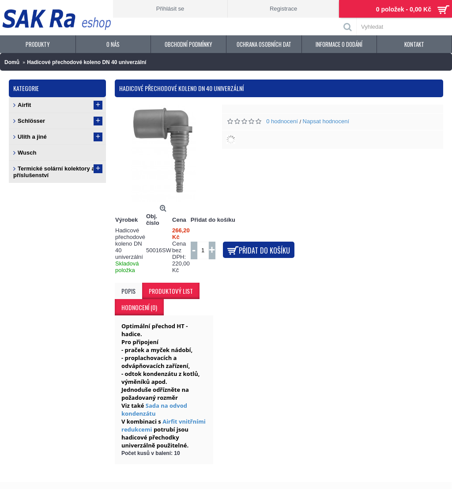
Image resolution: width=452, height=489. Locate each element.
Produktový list (171, 291)
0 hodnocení (282, 121)
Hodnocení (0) (139, 307)
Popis (128, 291)
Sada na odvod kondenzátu (154, 409)
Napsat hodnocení (326, 121)
